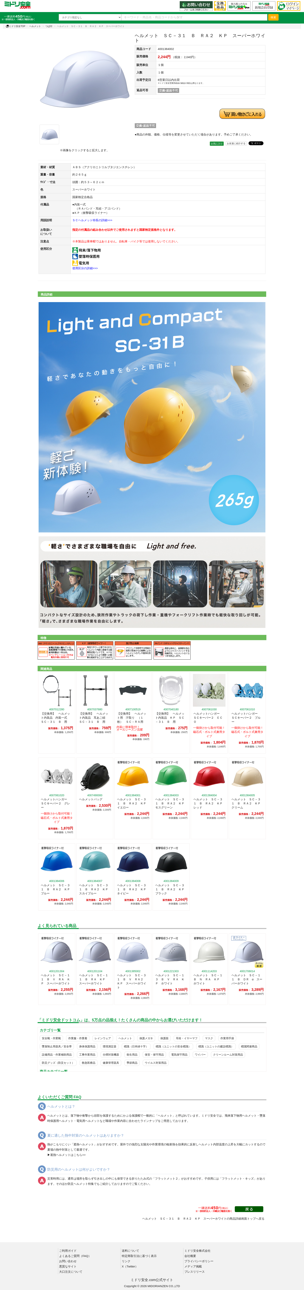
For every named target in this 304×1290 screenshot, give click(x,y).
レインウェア (103, 1038)
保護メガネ (146, 1038)
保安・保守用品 (154, 1054)
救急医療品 (88, 1062)
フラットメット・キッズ (238, 1178)
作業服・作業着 (77, 1038)
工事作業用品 (87, 1054)
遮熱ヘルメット (83, 1144)
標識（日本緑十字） (136, 1046)
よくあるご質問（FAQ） (75, 1256)
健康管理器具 (111, 1062)
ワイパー (200, 1054)
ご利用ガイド (68, 1250)
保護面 (164, 1038)
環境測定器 (109, 1046)
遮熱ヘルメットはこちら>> (68, 1154)
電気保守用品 (179, 1054)
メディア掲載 (193, 1266)
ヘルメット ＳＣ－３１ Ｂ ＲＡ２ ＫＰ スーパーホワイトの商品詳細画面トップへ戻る (203, 1218)
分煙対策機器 (111, 1054)
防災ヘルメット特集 (81, 1183)
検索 (273, 17)
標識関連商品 (249, 1046)
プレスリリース (194, 1271)
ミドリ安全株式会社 (197, 1250)
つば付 (48, 26)
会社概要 (190, 1256)
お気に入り (217, 143)
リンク (126, 1261)
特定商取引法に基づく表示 (139, 1256)
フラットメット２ (166, 1178)
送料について (130, 1250)
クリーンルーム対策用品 (228, 1054)
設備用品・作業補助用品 (57, 1054)
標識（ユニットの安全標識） (173, 1046)
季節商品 (132, 1062)
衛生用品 (132, 1054)
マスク (209, 1038)
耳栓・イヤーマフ (187, 1038)
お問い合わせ (68, 1261)
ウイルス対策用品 (156, 1062)
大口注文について (70, 1271)
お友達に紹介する (236, 143)
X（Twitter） (130, 1266)
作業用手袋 (227, 1038)
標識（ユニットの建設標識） (216, 1046)
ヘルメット (35, 26)
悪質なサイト (68, 1266)
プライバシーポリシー (198, 1261)
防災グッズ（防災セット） (58, 1062)
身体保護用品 (87, 1046)
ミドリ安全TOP (15, 26)
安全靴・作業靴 (51, 1038)
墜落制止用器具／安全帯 (57, 1046)
